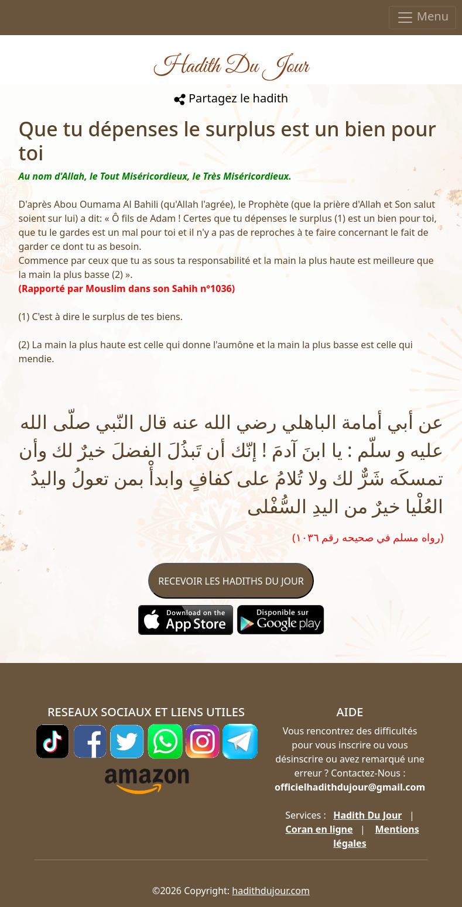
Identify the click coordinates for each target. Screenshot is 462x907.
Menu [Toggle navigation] (422, 17)
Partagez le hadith (231, 98)
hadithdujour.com (271, 890)
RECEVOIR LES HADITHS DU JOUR (230, 581)
